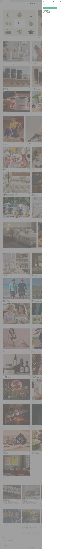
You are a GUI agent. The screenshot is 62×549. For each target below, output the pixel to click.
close (60, 1)
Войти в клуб (50, 7)
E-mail (45, 4)
